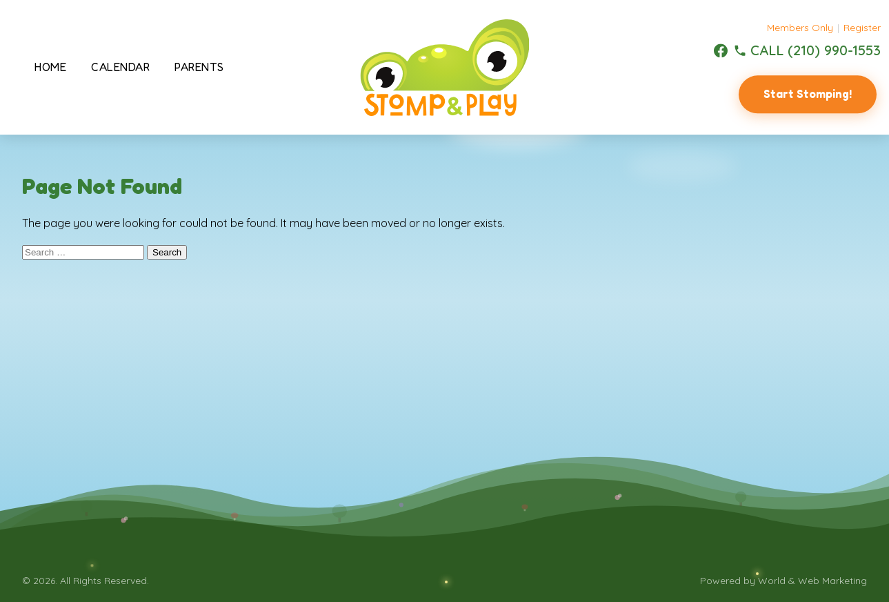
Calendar (120, 67)
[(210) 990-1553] (807, 50)
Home (50, 67)
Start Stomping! (807, 94)
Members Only (800, 27)
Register (862, 27)
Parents (199, 67)
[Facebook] (721, 50)
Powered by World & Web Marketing (783, 580)
